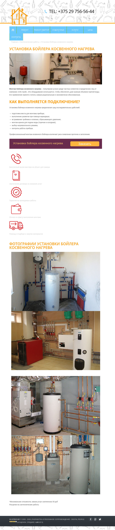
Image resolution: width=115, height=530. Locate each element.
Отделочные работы (57, 31)
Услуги (72, 31)
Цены (90, 30)
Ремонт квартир (41, 31)
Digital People (77, 519)
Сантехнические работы (29, 42)
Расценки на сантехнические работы (24, 505)
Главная (13, 30)
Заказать (84, 144)
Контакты (15, 38)
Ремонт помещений (24, 31)
